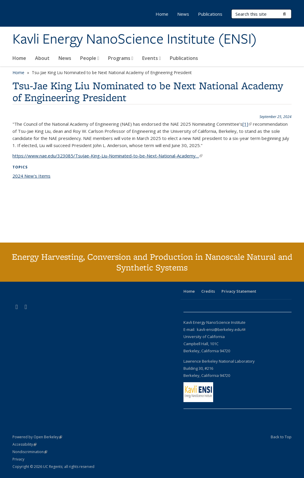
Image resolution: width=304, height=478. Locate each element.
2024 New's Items (31, 176)
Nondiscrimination (29, 451)
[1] (247, 124)
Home (19, 58)
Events (151, 58)
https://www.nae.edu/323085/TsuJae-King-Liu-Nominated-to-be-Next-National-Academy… (107, 156)
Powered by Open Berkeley (37, 436)
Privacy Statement (238, 291)
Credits (208, 291)
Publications (184, 58)
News (64, 58)
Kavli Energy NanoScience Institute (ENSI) (134, 39)
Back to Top (281, 436)
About (42, 58)
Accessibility (24, 444)
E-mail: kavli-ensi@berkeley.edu (214, 329)
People (89, 58)
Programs (120, 58)
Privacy (18, 459)
